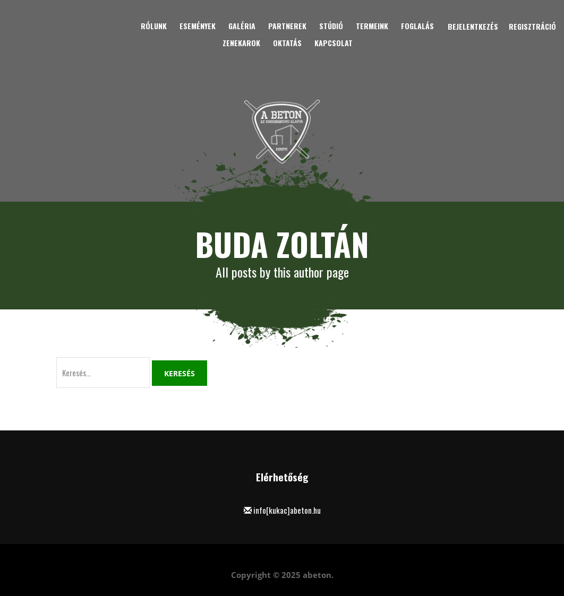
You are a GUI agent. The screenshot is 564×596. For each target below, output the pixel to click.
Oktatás (287, 42)
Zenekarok (241, 42)
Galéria (241, 25)
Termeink (372, 25)
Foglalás (417, 25)
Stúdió (331, 25)
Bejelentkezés (473, 26)
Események (198, 25)
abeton (317, 574)
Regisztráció (532, 26)
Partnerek (287, 25)
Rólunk (154, 25)
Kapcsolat (333, 42)
